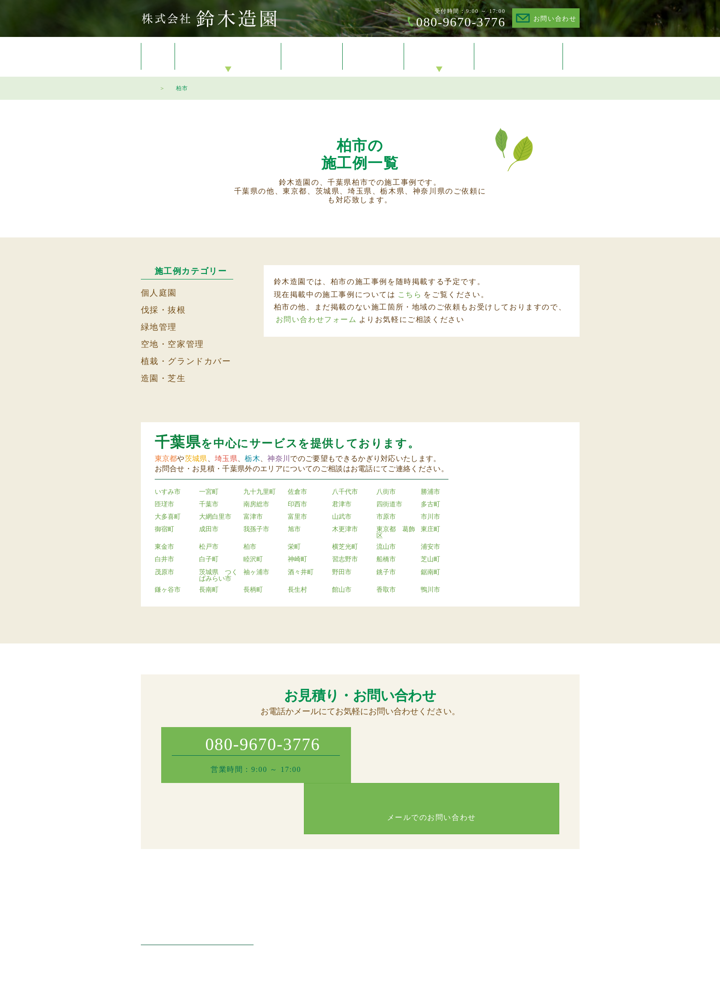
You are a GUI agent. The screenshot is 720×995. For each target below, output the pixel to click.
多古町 (430, 504)
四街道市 (389, 504)
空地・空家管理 (172, 344)
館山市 (341, 590)
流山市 (386, 547)
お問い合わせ (555, 18)
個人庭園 (159, 292)
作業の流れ (457, 908)
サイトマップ (534, 908)
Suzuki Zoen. (348, 980)
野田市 (341, 572)
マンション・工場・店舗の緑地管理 (354, 895)
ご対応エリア (460, 895)
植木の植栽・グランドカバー (345, 920)
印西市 (297, 504)
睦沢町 (253, 559)
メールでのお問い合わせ (464, 763)
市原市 (386, 517)
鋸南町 (430, 572)
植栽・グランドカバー (186, 361)
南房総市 (256, 504)
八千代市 (345, 492)
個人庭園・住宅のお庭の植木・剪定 (354, 870)
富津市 (253, 517)
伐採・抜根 (163, 310)
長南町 (208, 590)
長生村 (297, 590)
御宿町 (164, 529)
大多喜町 (168, 517)
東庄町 (430, 529)
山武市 (341, 517)
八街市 (386, 492)
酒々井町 (301, 572)
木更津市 (345, 529)
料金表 (373, 56)
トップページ (145, 86)
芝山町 (430, 559)
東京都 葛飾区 (395, 532)
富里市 (297, 517)
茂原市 (164, 572)
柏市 (249, 547)
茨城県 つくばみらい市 (218, 575)
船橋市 (386, 559)
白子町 (208, 559)
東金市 (164, 547)
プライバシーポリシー (547, 895)
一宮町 (208, 492)
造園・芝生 (163, 378)
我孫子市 (256, 529)
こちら (410, 294)
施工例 (312, 56)
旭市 (294, 529)
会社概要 (439, 56)
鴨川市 (430, 590)
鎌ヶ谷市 (168, 590)
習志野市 (345, 559)
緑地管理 (159, 327)
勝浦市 (430, 492)
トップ (158, 56)
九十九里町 (259, 492)
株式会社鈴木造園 (209, 18)
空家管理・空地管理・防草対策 (348, 933)
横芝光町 (345, 547)
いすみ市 (168, 492)
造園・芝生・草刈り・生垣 (341, 908)
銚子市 (386, 572)
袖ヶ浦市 (256, 572)
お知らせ (454, 870)
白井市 (164, 559)
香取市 (386, 590)
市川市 (430, 517)
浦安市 (430, 547)
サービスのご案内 (228, 56)
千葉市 (208, 504)
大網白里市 (215, 517)
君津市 (341, 504)
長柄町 (253, 590)
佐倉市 (297, 492)
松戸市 (208, 547)
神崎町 (297, 559)
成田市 (208, 529)
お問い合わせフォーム (316, 319)
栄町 (294, 547)
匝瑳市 (164, 504)
